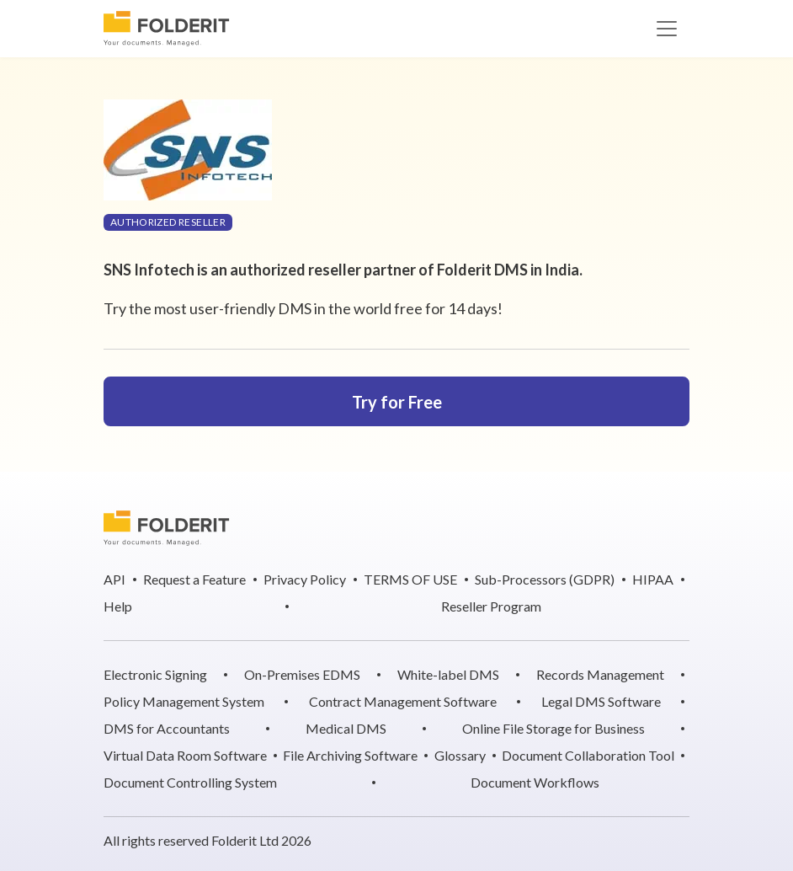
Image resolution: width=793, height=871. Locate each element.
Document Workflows (535, 782)
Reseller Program (491, 606)
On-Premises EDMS (302, 674)
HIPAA (652, 579)
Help (118, 606)
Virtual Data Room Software (185, 755)
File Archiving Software (350, 755)
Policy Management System (184, 701)
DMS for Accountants (167, 728)
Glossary (460, 755)
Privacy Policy (304, 579)
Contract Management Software (403, 701)
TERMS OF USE (410, 579)
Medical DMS (346, 728)
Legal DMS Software (601, 701)
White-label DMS (448, 674)
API (114, 579)
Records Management (600, 674)
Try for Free (397, 402)
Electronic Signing (155, 674)
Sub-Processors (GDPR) (545, 579)
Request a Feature (194, 579)
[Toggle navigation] (666, 29)
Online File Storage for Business (553, 728)
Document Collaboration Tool (588, 755)
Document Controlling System (190, 782)
